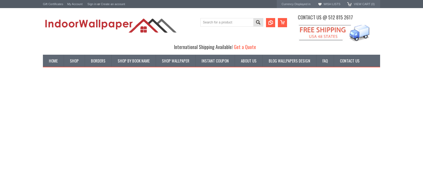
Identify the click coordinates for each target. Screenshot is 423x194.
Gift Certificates (53, 4)
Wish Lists (331, 4)
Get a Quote (245, 46)
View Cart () (364, 4)
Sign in (92, 4)
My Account (75, 4)
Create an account (113, 4)
